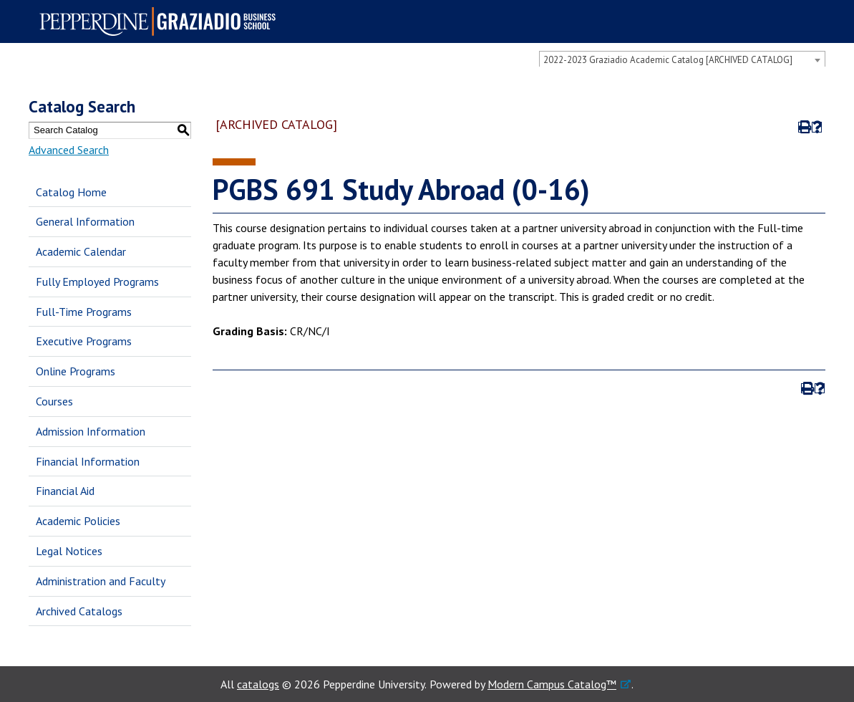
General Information (85, 221)
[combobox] (682, 59)
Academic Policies (78, 521)
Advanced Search (69, 150)
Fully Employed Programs (97, 281)
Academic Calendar (81, 251)
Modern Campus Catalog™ (551, 684)
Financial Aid (65, 491)
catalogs (258, 684)
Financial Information (88, 461)
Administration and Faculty (100, 581)
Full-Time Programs (84, 311)
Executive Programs (84, 341)
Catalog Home (71, 192)
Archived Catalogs (79, 611)
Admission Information (90, 431)
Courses (54, 401)
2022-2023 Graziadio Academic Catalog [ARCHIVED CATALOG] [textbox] (667, 60)
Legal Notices (69, 551)
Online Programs (75, 371)
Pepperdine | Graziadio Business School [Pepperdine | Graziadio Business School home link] (161, 21)
